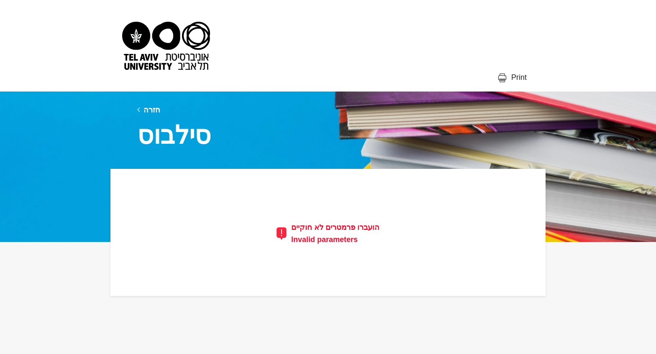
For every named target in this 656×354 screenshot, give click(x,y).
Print (518, 77)
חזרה (152, 110)
